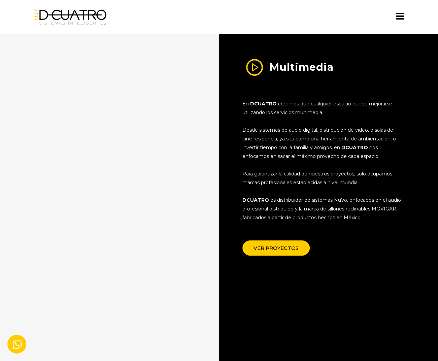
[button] (284, 248)
